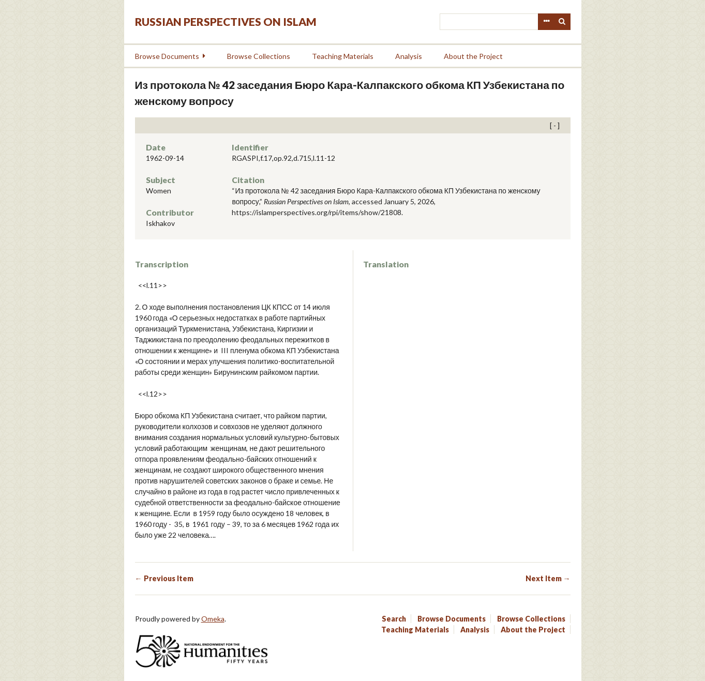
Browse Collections (258, 56)
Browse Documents (167, 56)
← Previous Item (164, 578)
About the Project (473, 56)
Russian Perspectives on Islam (226, 21)
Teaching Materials (342, 56)
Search (562, 21)
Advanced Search (546, 21)
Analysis (408, 56)
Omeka (212, 618)
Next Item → (548, 578)
